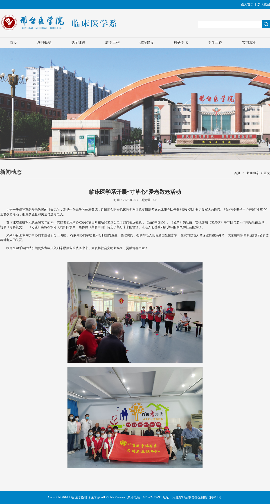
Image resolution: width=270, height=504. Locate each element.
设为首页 (247, 4)
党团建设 (78, 42)
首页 (13, 42)
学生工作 (215, 42)
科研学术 (181, 42)
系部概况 (44, 42)
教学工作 (112, 42)
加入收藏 (263, 4)
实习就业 (249, 42)
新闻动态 (252, 173)
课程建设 (147, 42)
